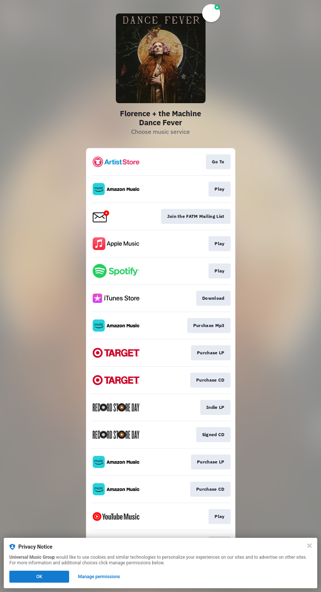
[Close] (309, 546)
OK (39, 576)
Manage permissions (99, 576)
